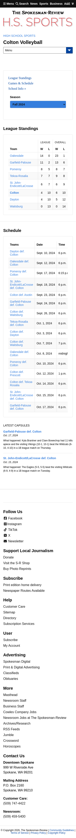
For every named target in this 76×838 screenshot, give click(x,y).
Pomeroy (15, 169)
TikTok (10, 529)
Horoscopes (11, 746)
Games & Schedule (20, 83)
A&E (67, 3)
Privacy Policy (38, 832)
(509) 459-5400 (14, 816)
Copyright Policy (56, 832)
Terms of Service (20, 832)
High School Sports (19, 35)
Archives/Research (16, 723)
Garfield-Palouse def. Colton (20, 303)
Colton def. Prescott (17, 373)
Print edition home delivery (22, 585)
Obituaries (10, 678)
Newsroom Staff (14, 700)
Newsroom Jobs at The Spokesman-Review (34, 717)
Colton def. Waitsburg (17, 313)
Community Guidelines (61, 830)
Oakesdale (17, 155)
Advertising (14, 655)
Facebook (12, 518)
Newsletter (13, 541)
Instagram (12, 524)
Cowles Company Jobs (19, 712)
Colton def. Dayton (17, 333)
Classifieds (11, 673)
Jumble (8, 735)
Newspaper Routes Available (24, 590)
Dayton (14, 199)
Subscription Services (18, 623)
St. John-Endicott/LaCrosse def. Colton (21, 285)
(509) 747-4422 (14, 803)
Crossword (11, 740)
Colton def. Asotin (21, 294)
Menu (8, 3)
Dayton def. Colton (17, 253)
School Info (16, 88)
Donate (8, 557)
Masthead (10, 695)
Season (15, 97)
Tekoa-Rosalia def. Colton (19, 323)
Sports (43, 3)
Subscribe (10, 640)
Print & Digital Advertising (21, 667)
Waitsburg (16, 206)
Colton (14, 192)
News (34, 3)
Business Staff (13, 706)
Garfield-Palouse (20, 162)
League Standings (19, 78)
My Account (11, 645)
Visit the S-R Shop (16, 563)
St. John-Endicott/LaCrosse (21, 184)
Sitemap (9, 612)
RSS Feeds (11, 729)
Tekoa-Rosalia (19, 176)
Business (56, 3)
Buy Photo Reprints (17, 569)
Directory (9, 618)
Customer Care (14, 606)
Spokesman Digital (16, 661)
